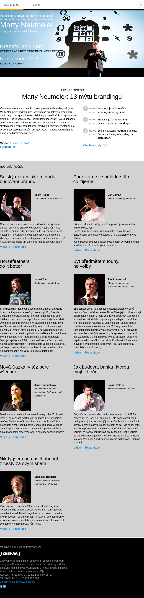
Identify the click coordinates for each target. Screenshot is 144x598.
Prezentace (18, 246)
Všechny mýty (92, 145)
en (141, 5)
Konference (11, 5)
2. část (25, 143)
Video (4, 246)
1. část (14, 143)
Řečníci (36, 5)
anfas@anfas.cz (9, 581)
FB (1, 586)
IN (4, 586)
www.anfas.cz (27, 581)
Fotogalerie (7, 146)
